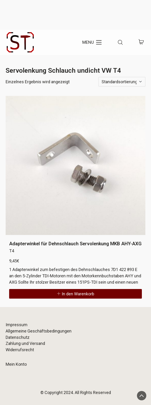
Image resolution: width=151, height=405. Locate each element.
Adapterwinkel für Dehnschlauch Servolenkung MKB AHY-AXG (75, 243)
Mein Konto (16, 364)
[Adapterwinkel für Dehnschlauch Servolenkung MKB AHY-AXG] (75, 165)
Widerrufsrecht (20, 349)
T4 (11, 250)
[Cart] (141, 42)
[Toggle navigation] (91, 42)
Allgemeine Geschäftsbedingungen (39, 331)
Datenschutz (18, 337)
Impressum (16, 324)
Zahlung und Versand (25, 343)
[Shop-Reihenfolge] (121, 82)
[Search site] (120, 42)
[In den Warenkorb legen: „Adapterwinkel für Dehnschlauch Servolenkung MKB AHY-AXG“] (75, 294)
